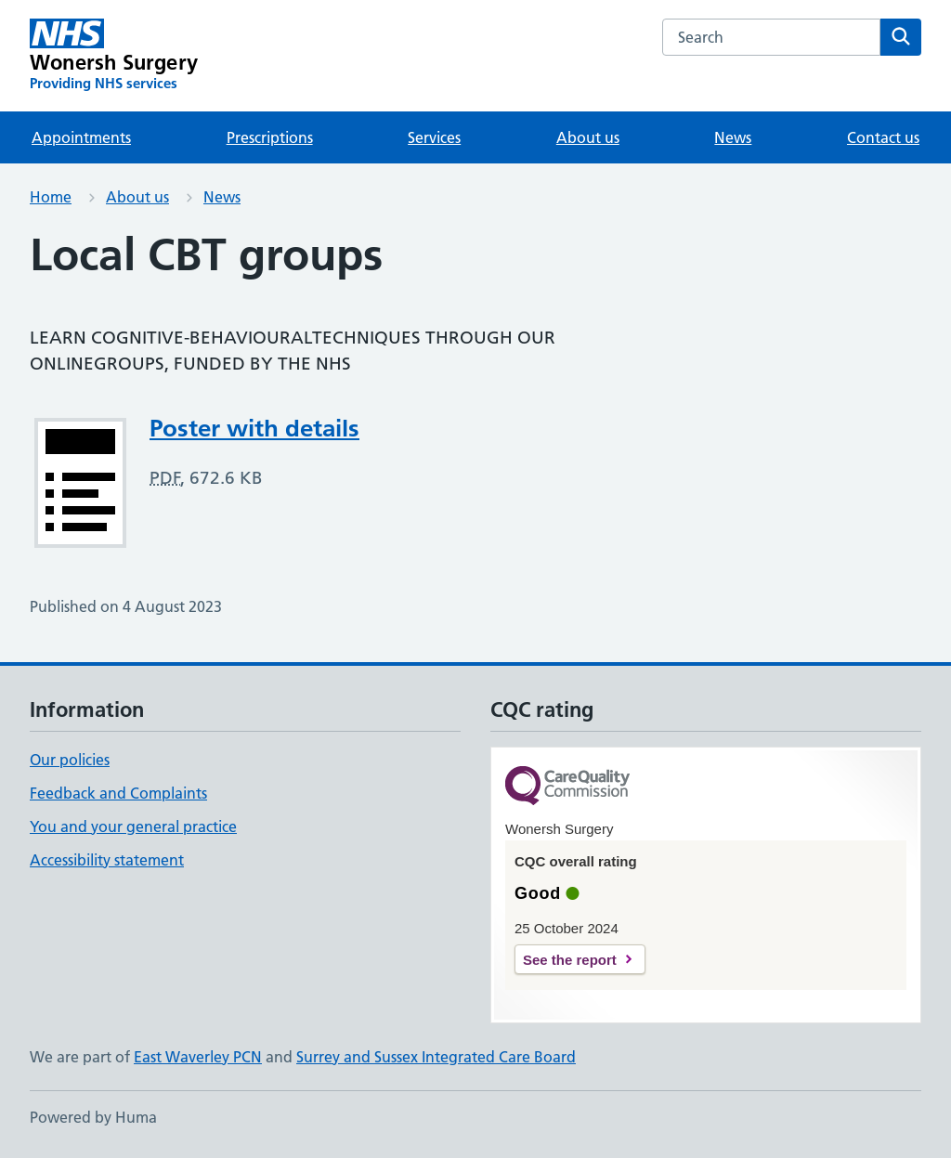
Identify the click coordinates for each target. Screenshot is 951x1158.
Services (434, 137)
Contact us (883, 137)
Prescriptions (270, 137)
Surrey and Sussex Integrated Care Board (436, 1056)
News (732, 137)
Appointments (81, 137)
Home (51, 197)
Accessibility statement (107, 860)
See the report (570, 960)
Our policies (70, 759)
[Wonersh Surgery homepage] (114, 56)
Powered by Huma (93, 1117)
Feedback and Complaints (118, 793)
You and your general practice (133, 826)
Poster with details (254, 428)
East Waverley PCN (198, 1056)
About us (587, 137)
